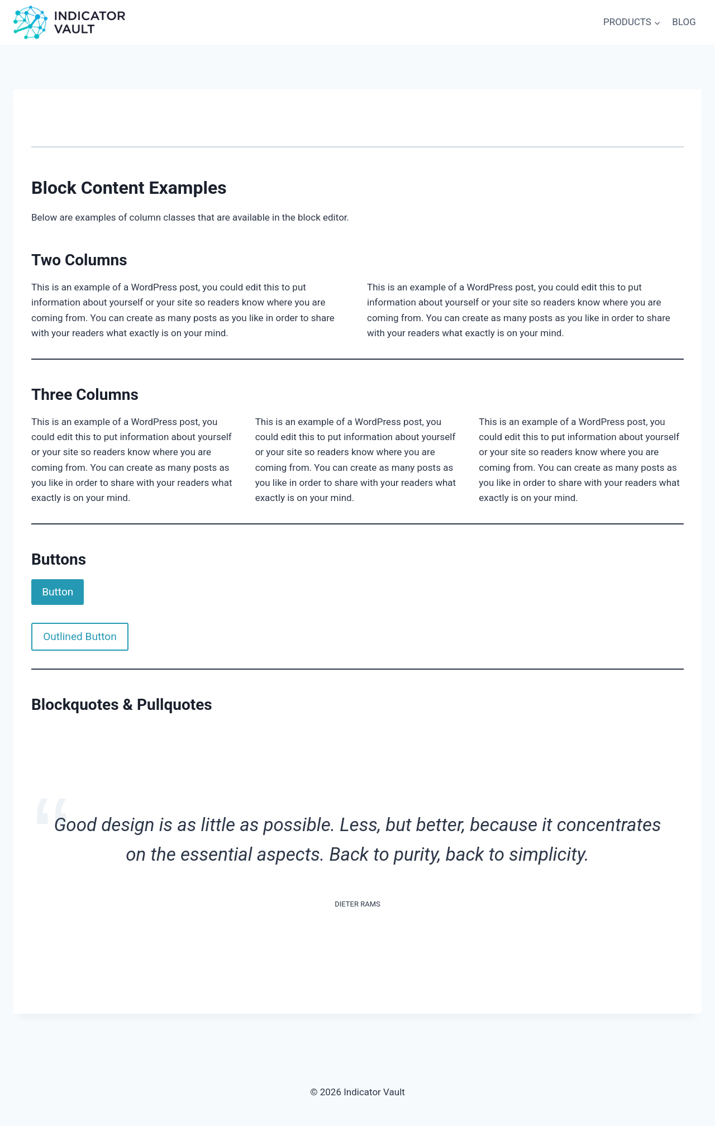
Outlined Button (80, 636)
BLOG (683, 21)
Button (57, 591)
